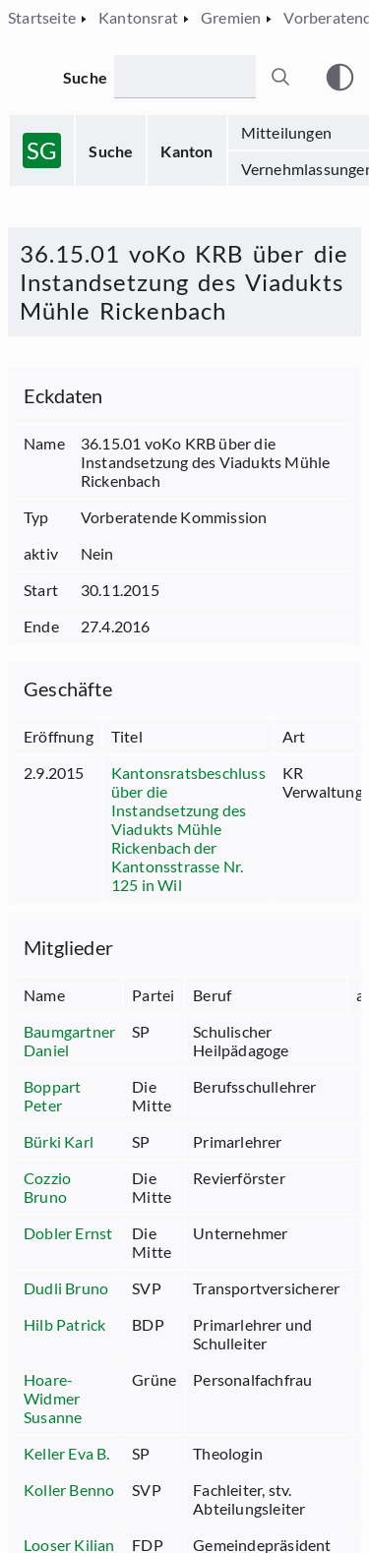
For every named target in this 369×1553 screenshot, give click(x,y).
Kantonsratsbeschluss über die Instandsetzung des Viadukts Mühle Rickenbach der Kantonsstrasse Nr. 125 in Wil (188, 828)
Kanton (186, 151)
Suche (111, 151)
